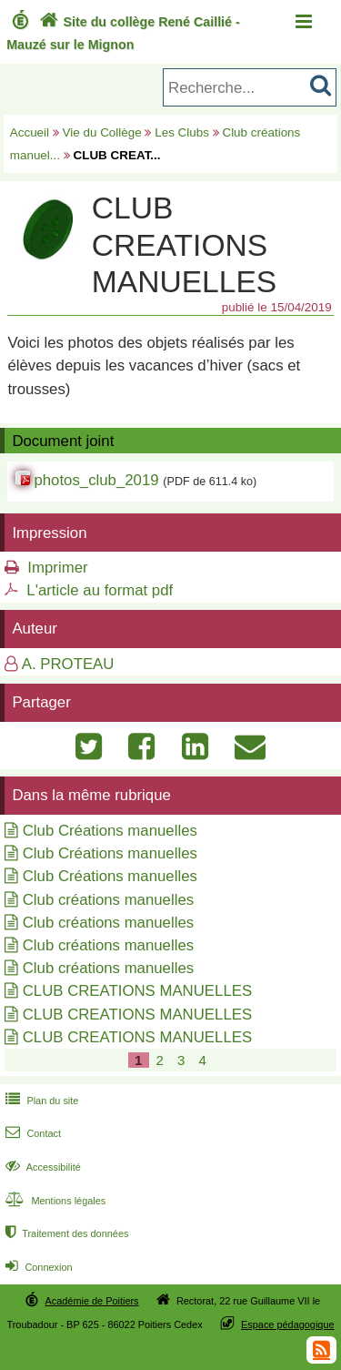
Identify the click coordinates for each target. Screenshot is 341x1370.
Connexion (37, 1267)
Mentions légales (53, 1200)
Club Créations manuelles (110, 830)
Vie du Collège (102, 132)
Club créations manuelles (108, 899)
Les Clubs (182, 132)
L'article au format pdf (99, 590)
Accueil (29, 132)
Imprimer (57, 567)
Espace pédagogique (288, 1324)
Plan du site (40, 1100)
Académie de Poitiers (91, 1300)
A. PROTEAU (68, 664)
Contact (31, 1133)
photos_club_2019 (96, 480)
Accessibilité (41, 1167)
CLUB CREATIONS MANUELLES (137, 991)
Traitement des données (65, 1233)
